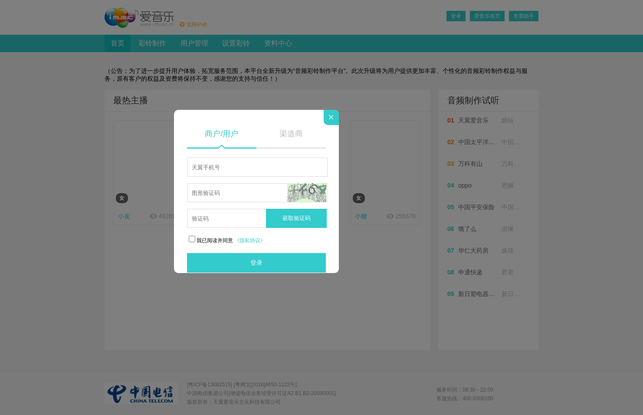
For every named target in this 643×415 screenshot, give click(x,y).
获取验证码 (296, 218)
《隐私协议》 (250, 240)
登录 (256, 262)
